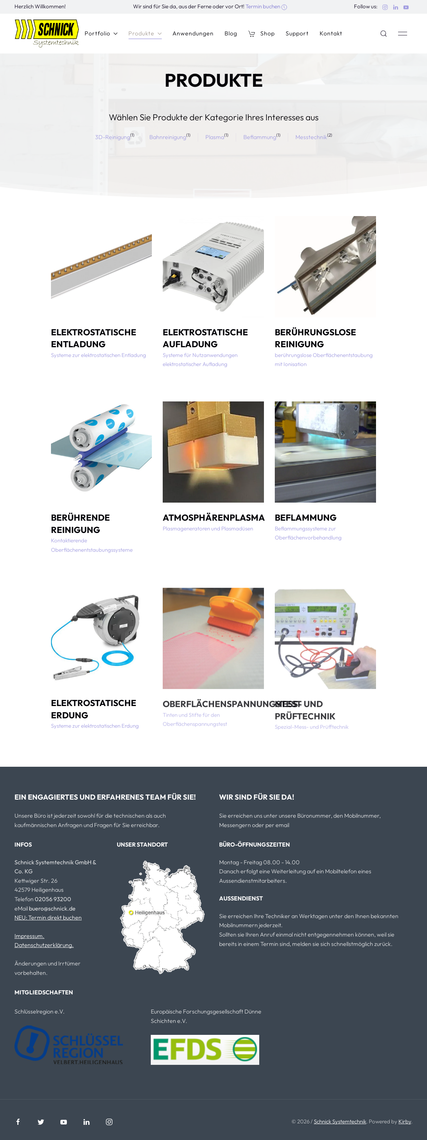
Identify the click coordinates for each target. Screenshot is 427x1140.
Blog (231, 33)
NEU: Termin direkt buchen (48, 917)
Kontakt (331, 33)
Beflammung (259, 137)
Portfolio (101, 33)
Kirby (404, 1121)
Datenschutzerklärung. (44, 944)
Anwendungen (193, 33)
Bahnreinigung (167, 137)
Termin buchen (266, 6)
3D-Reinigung (112, 137)
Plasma (214, 137)
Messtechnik (311, 137)
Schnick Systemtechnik (340, 1121)
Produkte (145, 33)
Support (297, 33)
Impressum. (29, 935)
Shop (261, 33)
